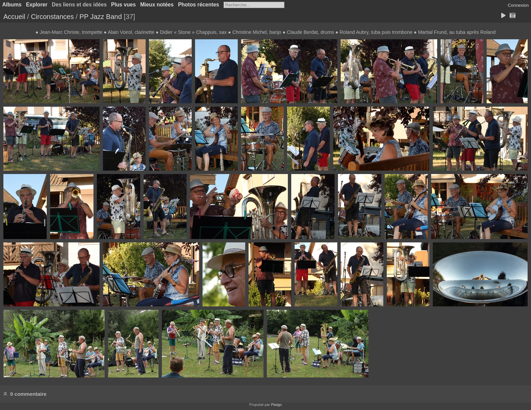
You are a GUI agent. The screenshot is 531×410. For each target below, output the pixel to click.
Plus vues (123, 4)
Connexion (518, 5)
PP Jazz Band (101, 16)
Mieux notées (157, 4)
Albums (12, 4)
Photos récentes (198, 4)
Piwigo (276, 405)
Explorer (36, 4)
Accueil (14, 16)
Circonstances (52, 16)
